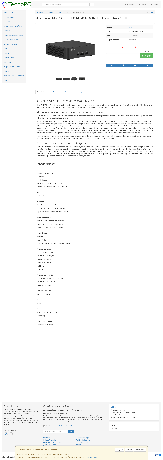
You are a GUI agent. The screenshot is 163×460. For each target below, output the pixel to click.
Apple (6, 80)
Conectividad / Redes (11, 40)
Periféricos (7, 53)
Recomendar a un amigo (74, 92)
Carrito (155, 5)
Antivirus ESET (81, 445)
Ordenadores (8, 12)
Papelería (7, 71)
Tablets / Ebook (9, 58)
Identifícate (130, 5)
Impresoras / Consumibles (13, 35)
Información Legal (82, 437)
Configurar (119, 450)
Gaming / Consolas (10, 44)
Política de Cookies (91, 457)
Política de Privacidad (95, 421)
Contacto (143, 5)
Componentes (9, 17)
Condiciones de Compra (52, 442)
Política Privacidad (50, 440)
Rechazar (129, 450)
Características (42, 92)
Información (56, 92)
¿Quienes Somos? (49, 445)
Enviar (71, 431)
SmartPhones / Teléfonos (13, 26)
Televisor (7, 30)
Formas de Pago (82, 442)
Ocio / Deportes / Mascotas (14, 76)
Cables (6, 49)
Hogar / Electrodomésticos (13, 67)
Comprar (146, 55)
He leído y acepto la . (60, 426)
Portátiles (7, 21)
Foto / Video (8, 62)
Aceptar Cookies (140, 450)
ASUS (131, 27)
